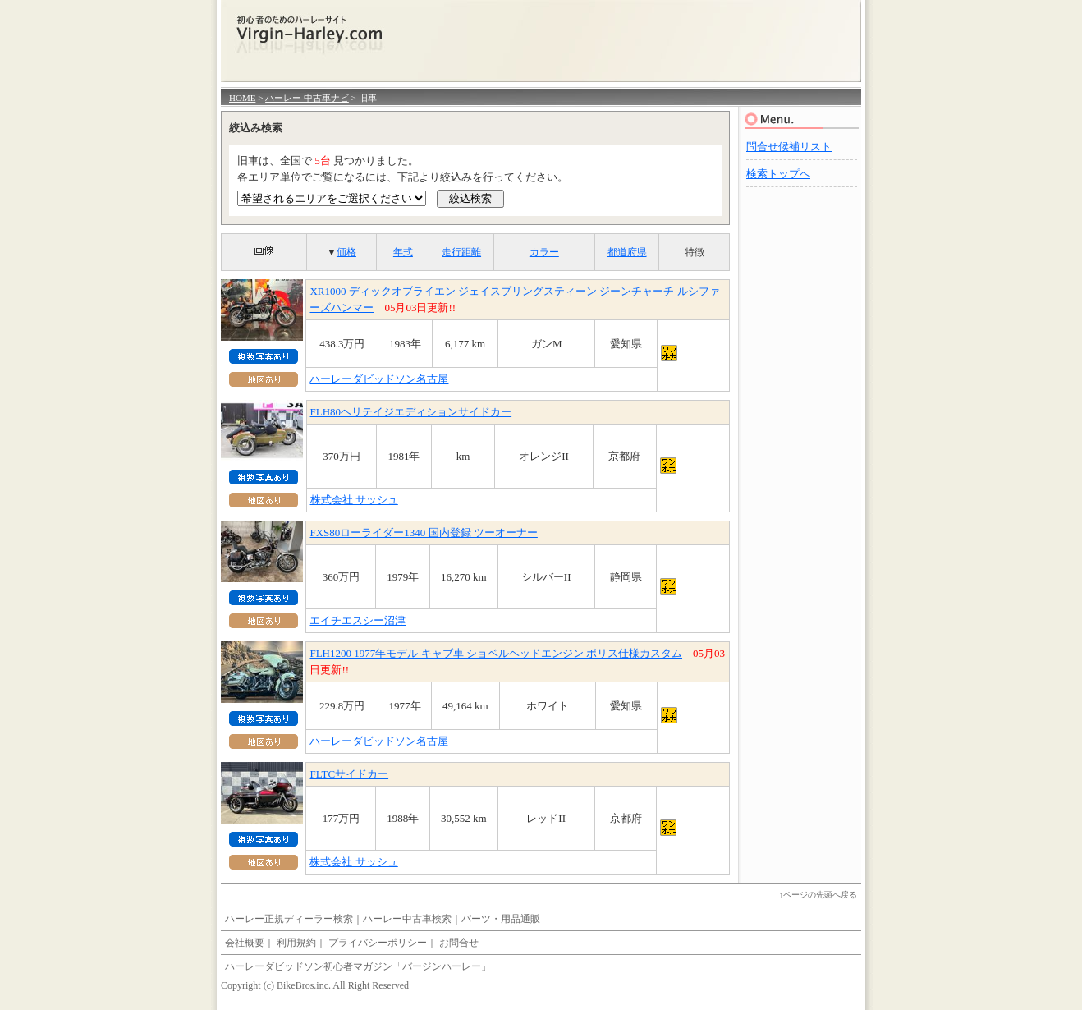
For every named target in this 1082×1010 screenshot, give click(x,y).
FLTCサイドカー (348, 774)
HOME (242, 98)
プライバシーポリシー (377, 942)
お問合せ (459, 942)
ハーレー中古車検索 (407, 919)
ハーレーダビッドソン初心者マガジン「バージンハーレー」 (358, 966)
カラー (544, 252)
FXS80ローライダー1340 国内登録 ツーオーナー (423, 532)
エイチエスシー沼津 (357, 620)
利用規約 (296, 942)
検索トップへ (778, 174)
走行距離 (461, 252)
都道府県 (627, 252)
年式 (403, 252)
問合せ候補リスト (789, 146)
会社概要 (244, 942)
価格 (346, 252)
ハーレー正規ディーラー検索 (289, 919)
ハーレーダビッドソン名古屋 (378, 379)
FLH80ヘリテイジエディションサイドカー (411, 412)
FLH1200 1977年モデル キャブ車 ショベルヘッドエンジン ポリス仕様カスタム (495, 653)
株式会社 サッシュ (354, 500)
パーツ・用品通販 (500, 919)
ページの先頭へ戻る (820, 894)
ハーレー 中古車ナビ (307, 98)
